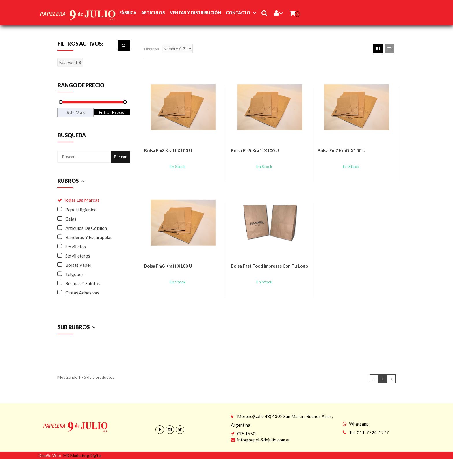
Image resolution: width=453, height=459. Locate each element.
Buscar (120, 156)
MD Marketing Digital (82, 455)
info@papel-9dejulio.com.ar (263, 439)
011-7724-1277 (373, 432)
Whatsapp (359, 423)
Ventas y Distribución (195, 12)
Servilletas (75, 246)
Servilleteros (77, 255)
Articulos (153, 12)
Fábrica (127, 12)
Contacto (238, 12)
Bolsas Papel (78, 265)
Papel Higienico (81, 209)
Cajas (70, 218)
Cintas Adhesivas (82, 292)
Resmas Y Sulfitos (82, 283)
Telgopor (74, 274)
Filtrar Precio (112, 112)
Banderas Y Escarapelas (88, 237)
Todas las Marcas (81, 200)
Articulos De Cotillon (86, 228)
